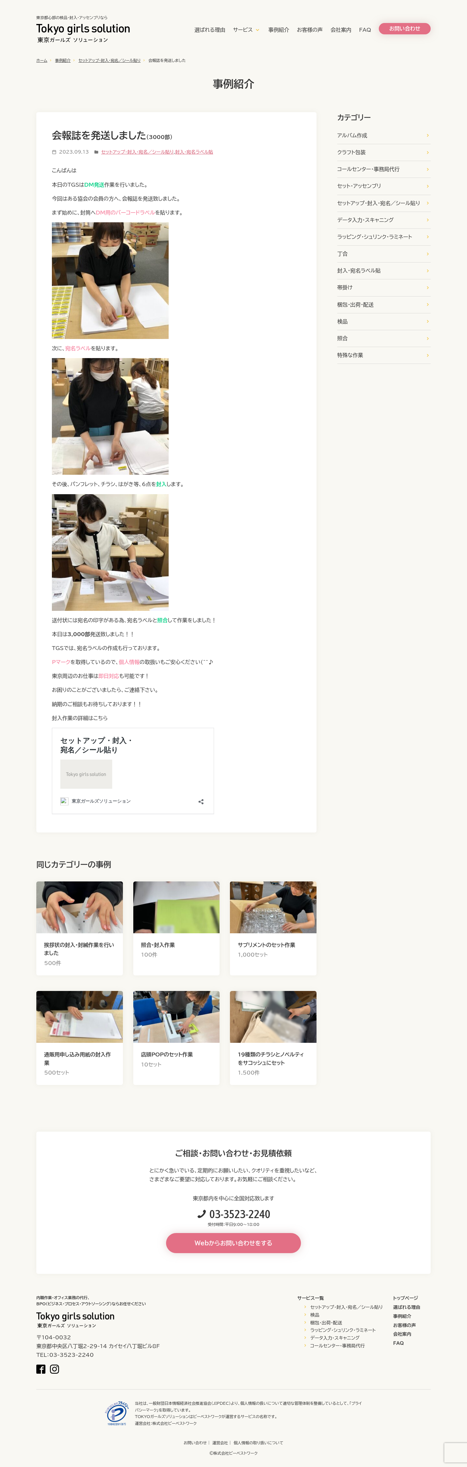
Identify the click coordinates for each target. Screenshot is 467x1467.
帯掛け (345, 287)
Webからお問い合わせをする (233, 1243)
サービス (243, 29)
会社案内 (340, 29)
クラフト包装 (351, 152)
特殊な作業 (350, 355)
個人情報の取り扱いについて (258, 1443)
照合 (342, 338)
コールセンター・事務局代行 (368, 169)
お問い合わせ (195, 1443)
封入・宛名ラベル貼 (194, 152)
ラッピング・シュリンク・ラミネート (374, 236)
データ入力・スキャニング (365, 220)
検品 (342, 321)
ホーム (41, 60)
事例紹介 (279, 29)
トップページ (405, 1298)
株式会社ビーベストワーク (174, 1423)
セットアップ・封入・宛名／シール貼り (109, 60)
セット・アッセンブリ (359, 186)
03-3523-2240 (240, 1214)
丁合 (342, 253)
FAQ (365, 29)
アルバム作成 (352, 135)
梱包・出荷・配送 (355, 304)
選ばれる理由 (209, 29)
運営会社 (220, 1443)
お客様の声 (310, 29)
